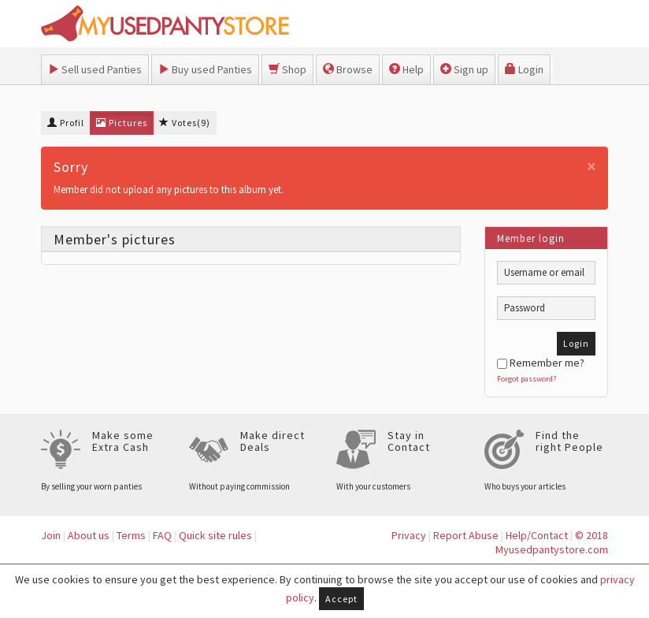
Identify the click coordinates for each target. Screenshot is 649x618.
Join (51, 535)
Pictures (121, 122)
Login (524, 69)
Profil (65, 122)
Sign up (464, 69)
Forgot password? (526, 379)
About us (88, 535)
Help (406, 69)
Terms (131, 535)
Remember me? (540, 363)
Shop (287, 69)
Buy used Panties (205, 69)
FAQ (162, 535)
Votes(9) (184, 122)
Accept (341, 599)
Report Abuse (466, 535)
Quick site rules (215, 535)
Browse (348, 69)
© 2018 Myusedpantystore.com (551, 542)
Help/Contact (537, 535)
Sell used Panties (95, 69)
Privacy (408, 535)
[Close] (591, 167)
